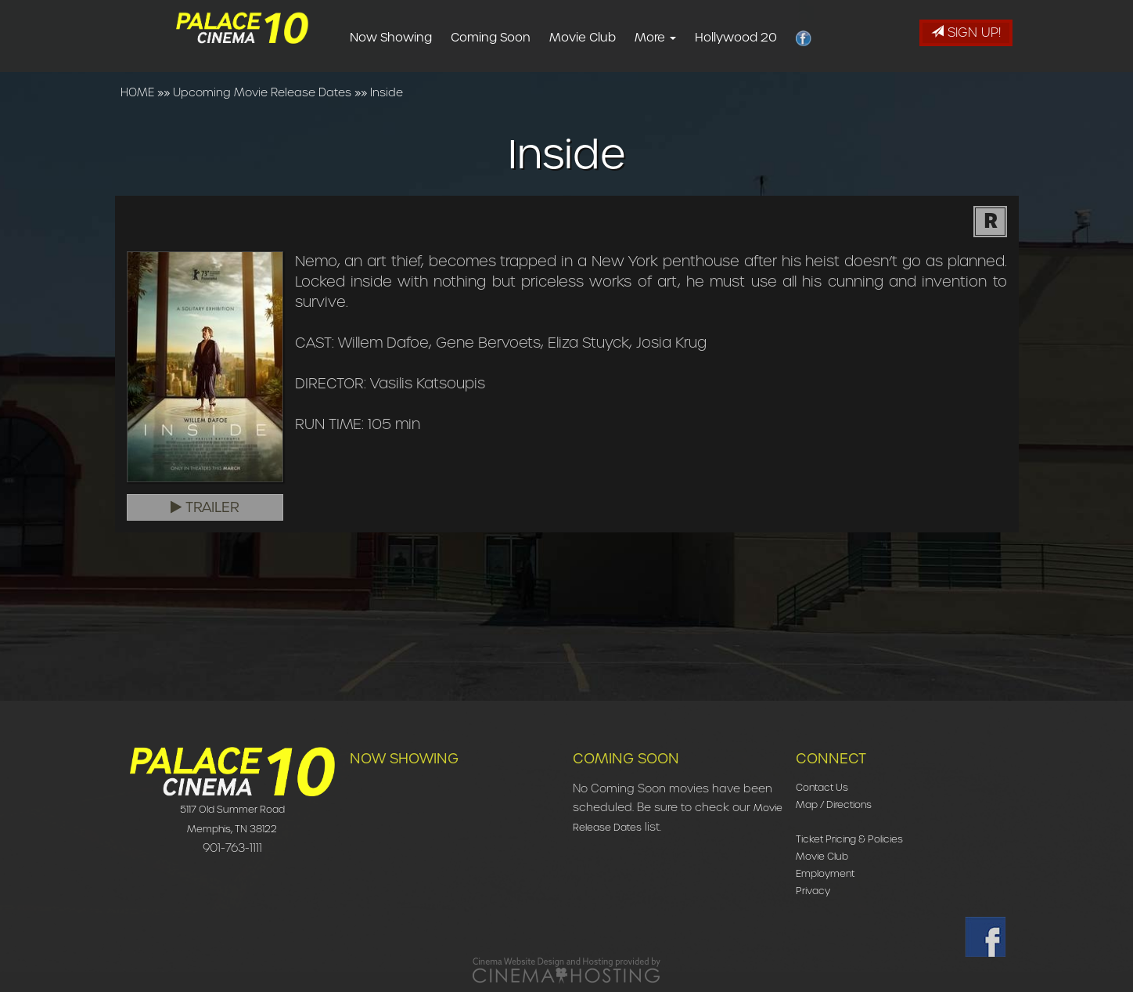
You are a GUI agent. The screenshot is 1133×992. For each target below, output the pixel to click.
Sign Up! (966, 32)
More (680, 37)
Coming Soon (516, 37)
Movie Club (607, 37)
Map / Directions (834, 804)
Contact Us (822, 787)
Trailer (205, 507)
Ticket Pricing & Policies (849, 839)
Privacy (813, 890)
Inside (386, 92)
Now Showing (416, 37)
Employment (825, 873)
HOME (137, 92)
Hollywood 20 (761, 37)
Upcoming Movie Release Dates (262, 92)
